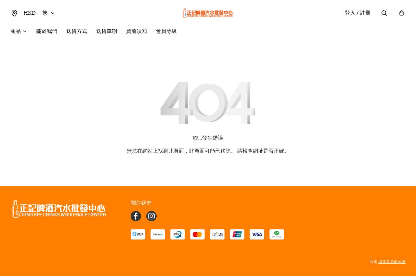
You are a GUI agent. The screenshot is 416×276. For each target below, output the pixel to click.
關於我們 (46, 31)
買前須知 (136, 31)
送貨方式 (76, 31)
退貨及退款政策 (392, 261)
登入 (357, 13)
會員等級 (166, 31)
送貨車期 (106, 31)
